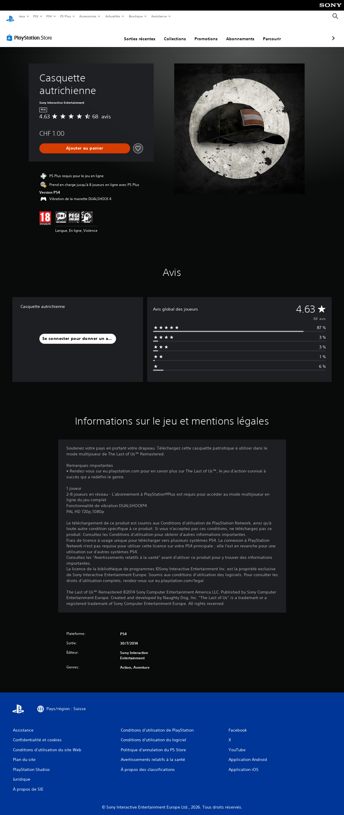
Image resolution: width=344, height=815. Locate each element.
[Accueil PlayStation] (10, 16)
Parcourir (241, 33)
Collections (144, 33)
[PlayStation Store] (30, 32)
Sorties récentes (108, 33)
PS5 (36, 16)
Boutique (135, 16)
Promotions (175, 33)
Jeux (22, 16)
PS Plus (65, 16)
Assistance (159, 16)
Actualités (112, 16)
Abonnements (209, 33)
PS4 (49, 16)
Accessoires (87, 16)
